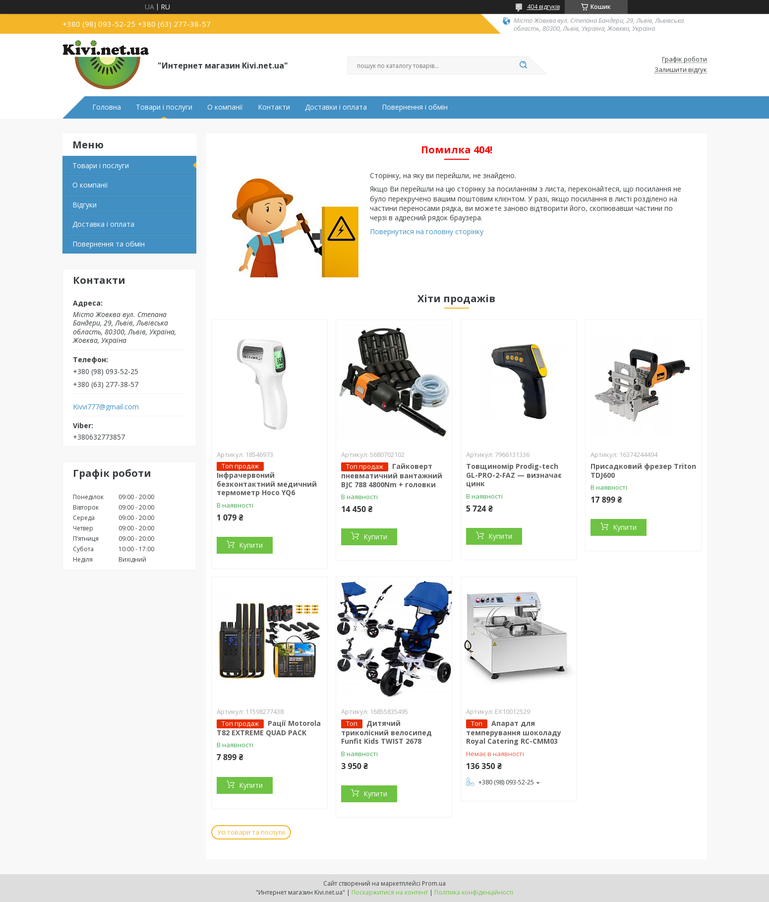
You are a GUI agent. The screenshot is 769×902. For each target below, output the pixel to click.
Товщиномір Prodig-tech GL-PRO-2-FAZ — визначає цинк (514, 474)
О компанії (225, 107)
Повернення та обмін (108, 244)
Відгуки (84, 204)
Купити (251, 545)
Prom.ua (434, 883)
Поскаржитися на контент (390, 892)
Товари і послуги (164, 107)
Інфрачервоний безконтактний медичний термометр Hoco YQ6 (267, 483)
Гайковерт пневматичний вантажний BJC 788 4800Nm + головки (391, 475)
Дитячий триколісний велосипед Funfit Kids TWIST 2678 (386, 732)
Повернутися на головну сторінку (426, 231)
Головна (106, 107)
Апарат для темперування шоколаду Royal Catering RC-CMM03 (513, 732)
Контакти (274, 107)
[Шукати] (523, 65)
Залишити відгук (680, 69)
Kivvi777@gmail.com (106, 406)
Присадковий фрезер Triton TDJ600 (643, 470)
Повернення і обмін (415, 107)
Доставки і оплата (336, 107)
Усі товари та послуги (251, 832)
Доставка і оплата (103, 224)
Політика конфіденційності (473, 892)
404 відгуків (543, 6)
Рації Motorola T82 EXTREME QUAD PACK (269, 727)
